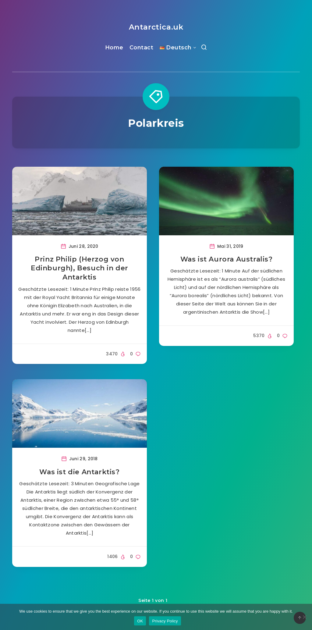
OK (140, 621)
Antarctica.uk (156, 27)
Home (114, 47)
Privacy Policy (165, 621)
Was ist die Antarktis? (79, 472)
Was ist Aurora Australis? (226, 259)
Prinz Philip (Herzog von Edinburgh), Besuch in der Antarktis (79, 268)
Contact (141, 47)
